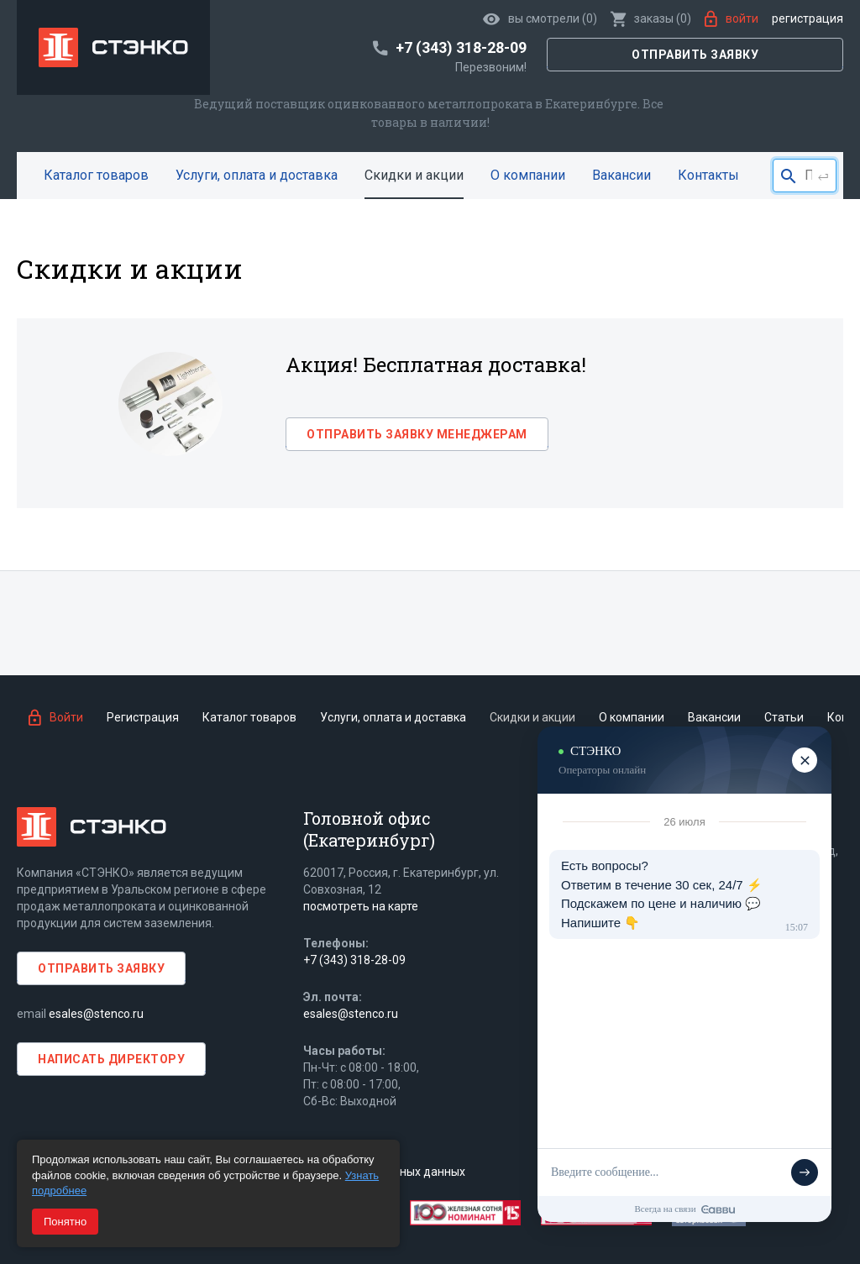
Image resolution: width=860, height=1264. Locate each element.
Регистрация (807, 18)
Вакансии (621, 175)
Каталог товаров (96, 175)
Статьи (784, 717)
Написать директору (111, 1059)
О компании (527, 175)
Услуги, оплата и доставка (257, 175)
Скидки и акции (414, 175)
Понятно (65, 1221)
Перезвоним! (491, 67)
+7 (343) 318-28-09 (354, 960)
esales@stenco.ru (96, 1013)
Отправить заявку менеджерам (417, 434)
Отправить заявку (695, 54)
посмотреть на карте (360, 906)
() (651, 18)
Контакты (708, 175)
